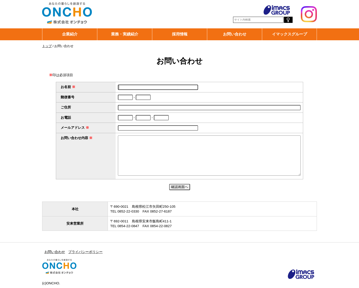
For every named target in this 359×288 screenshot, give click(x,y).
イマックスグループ (289, 34)
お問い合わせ (234, 34)
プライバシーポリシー (85, 252)
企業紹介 (70, 34)
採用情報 (180, 34)
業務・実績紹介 (124, 34)
